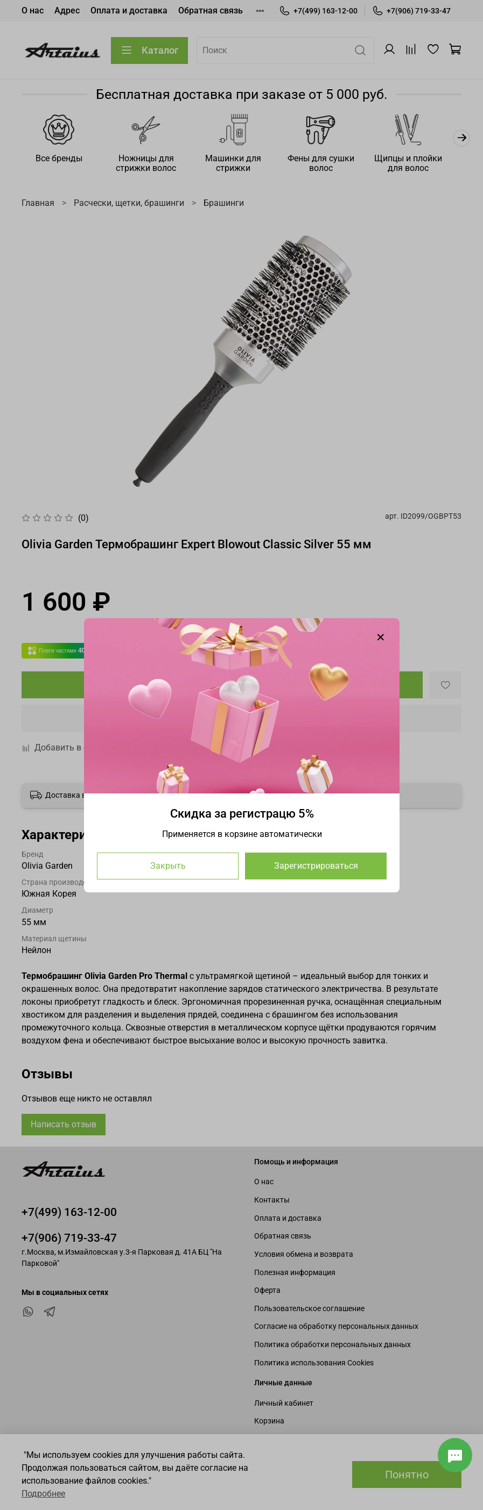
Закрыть (167, 865)
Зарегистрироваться (316, 865)
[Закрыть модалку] (381, 637)
